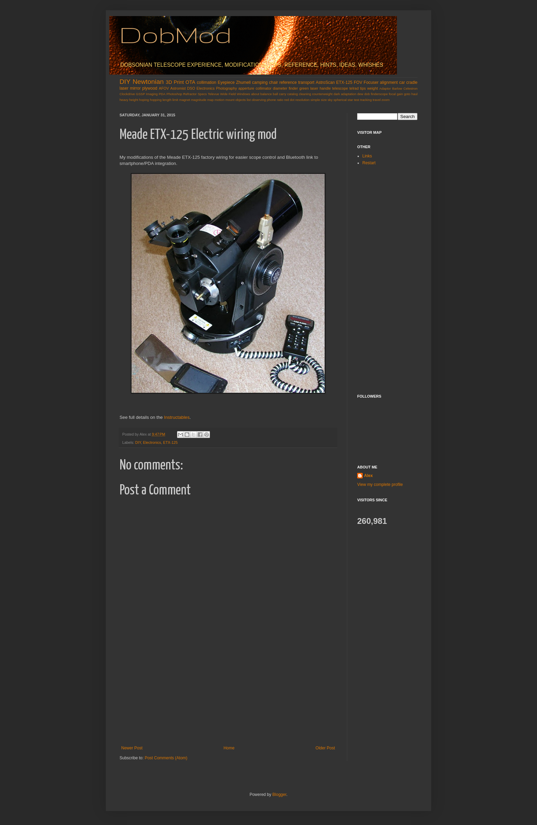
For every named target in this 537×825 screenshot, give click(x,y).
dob (367, 94)
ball (275, 94)
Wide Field (228, 94)
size (324, 100)
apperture (246, 88)
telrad (354, 88)
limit (175, 100)
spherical (340, 100)
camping (259, 82)
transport (306, 82)
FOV (358, 82)
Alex (368, 475)
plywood (149, 88)
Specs (202, 94)
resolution (302, 100)
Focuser (371, 82)
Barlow (397, 88)
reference (288, 82)
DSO (191, 88)
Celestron (410, 88)
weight (372, 88)
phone (271, 100)
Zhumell (243, 82)
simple (315, 100)
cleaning (305, 94)
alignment (389, 82)
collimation (206, 82)
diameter (280, 88)
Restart (369, 162)
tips (363, 88)
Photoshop (174, 94)
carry (282, 94)
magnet (184, 100)
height (133, 100)
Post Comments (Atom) (166, 758)
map (210, 100)
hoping (144, 100)
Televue (213, 94)
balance (266, 94)
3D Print (175, 82)
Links (367, 156)
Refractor (190, 94)
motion (219, 100)
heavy (124, 100)
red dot (289, 100)
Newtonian (148, 81)
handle (325, 88)
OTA (191, 82)
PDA (162, 94)
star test (353, 100)
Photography (226, 88)
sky (330, 100)
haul (414, 94)
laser (124, 88)
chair (273, 82)
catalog (292, 94)
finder (293, 88)
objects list (243, 100)
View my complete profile (380, 484)
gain (400, 94)
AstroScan (325, 82)
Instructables (177, 417)
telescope (340, 88)
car (402, 82)
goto (407, 94)
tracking (366, 100)
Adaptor (385, 88)
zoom (385, 100)
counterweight (322, 94)
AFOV (164, 88)
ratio (280, 100)
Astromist (178, 88)
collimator (263, 88)
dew (360, 94)
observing (259, 100)
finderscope (379, 94)
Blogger (279, 794)
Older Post (325, 748)
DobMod (176, 34)
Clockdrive (127, 94)
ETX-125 (344, 82)
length (166, 100)
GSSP (140, 94)
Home (229, 748)
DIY (125, 81)
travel (376, 100)
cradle (411, 82)
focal (392, 94)
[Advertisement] (228, 694)
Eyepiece (226, 82)
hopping (156, 100)
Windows (243, 94)
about (255, 94)
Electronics (206, 88)
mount (230, 100)
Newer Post (131, 748)
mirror (135, 88)
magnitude (199, 100)
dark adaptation (345, 94)
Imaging (152, 94)
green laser (308, 88)
